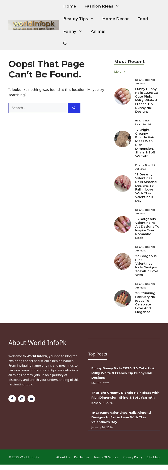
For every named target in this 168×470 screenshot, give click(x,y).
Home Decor (115, 18)
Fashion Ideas (103, 6)
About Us (63, 457)
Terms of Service (106, 457)
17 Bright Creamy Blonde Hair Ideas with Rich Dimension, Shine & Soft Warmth (145, 143)
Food (142, 18)
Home (69, 6)
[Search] (74, 108)
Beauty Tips (80, 19)
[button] (65, 44)
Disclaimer (81, 457)
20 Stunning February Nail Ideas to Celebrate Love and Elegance (145, 302)
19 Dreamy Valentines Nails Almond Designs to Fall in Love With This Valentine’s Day (146, 187)
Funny (75, 31)
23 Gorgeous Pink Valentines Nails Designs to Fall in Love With (146, 265)
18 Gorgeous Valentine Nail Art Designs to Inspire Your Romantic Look (147, 228)
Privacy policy (133, 457)
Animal (98, 31)
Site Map (153, 457)
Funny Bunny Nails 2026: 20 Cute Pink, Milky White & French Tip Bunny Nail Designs (146, 100)
